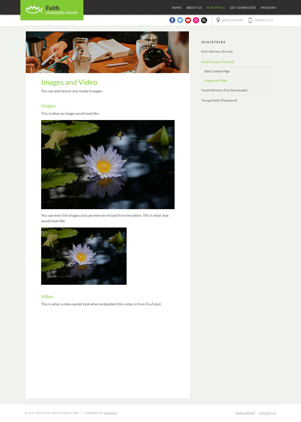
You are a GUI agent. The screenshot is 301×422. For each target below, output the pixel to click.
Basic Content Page (217, 71)
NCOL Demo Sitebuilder (51, 10)
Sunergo (111, 413)
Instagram (196, 20)
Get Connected (243, 7)
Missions (268, 7)
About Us (194, 7)
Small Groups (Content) (217, 62)
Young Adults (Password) (219, 100)
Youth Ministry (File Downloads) (224, 90)
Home (176, 7)
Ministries (216, 7)
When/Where (233, 20)
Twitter (180, 20)
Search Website (204, 20)
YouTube (188, 20)
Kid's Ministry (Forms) (217, 51)
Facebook (172, 20)
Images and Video (216, 80)
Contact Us (263, 20)
